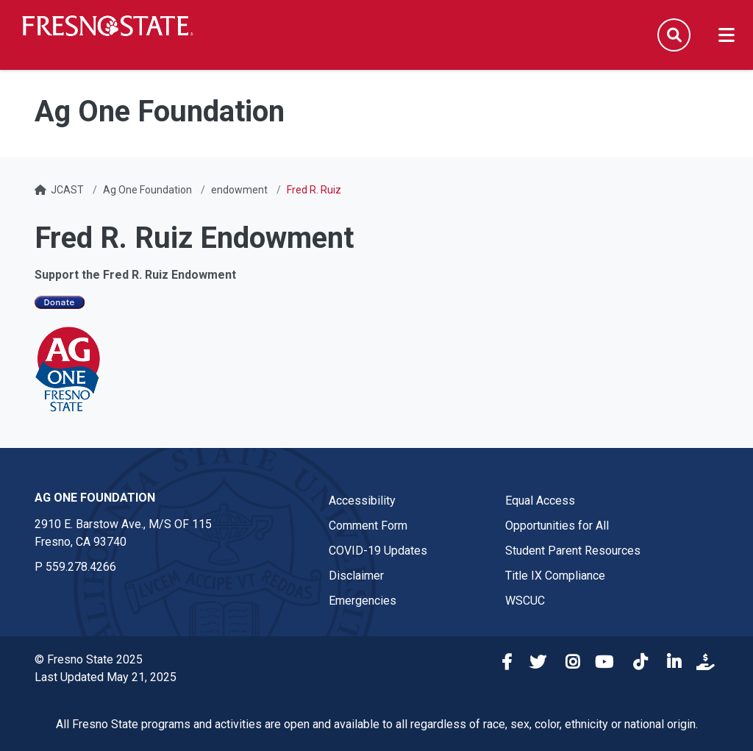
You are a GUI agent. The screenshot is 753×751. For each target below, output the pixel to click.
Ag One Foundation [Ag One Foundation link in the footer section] (95, 498)
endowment (239, 190)
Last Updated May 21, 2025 (105, 677)
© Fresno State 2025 (89, 659)
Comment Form (368, 526)
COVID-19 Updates (378, 551)
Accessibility (362, 501)
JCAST (67, 190)
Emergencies (362, 601)
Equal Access (540, 501)
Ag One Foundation (147, 190)
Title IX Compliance (555, 576)
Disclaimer (356, 576)
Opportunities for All (557, 526)
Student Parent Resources (572, 551)
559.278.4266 (81, 567)
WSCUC (525, 601)
